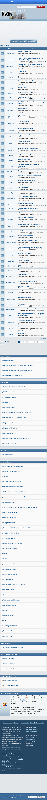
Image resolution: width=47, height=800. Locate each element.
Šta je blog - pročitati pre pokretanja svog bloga (18, 391)
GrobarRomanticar (10, 242)
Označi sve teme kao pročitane (13, 673)
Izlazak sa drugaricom (25, 203)
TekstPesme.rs (33, 757)
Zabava (11, 60)
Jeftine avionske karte (25, 236)
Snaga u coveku (23, 260)
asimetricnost (11, 266)
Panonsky (11, 130)
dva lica (11, 160)
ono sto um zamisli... (9, 590)
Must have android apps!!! (11, 497)
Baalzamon (11, 249)
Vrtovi (5, 579)
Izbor (5, 621)
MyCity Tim (9, 792)
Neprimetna (10, 110)
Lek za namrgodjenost (10, 574)
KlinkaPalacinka (10, 172)
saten (10, 143)
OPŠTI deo (23, 41)
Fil (11, 98)
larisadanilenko (10, 236)
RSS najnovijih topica (10, 706)
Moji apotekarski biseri (25, 128)
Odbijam (41, 797)
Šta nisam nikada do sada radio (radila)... (16, 444)
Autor (10, 48)
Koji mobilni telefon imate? (27, 180)
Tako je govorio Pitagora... (27, 92)
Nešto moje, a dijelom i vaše (27, 240)
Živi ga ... (21, 171)
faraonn (11, 77)
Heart (5, 585)
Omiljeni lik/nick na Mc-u (11, 559)
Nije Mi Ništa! (22, 108)
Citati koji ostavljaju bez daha (28, 270)
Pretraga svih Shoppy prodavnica (29, 224)
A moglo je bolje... (9, 605)
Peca (10, 315)
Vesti (34, 753)
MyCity (2, 45)
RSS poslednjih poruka (10, 711)
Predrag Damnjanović (7, 790)
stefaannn (11, 322)
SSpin (11, 83)
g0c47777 (11, 123)
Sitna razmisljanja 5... (10, 631)
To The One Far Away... (25, 51)
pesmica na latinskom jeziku (27, 309)
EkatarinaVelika (10, 282)
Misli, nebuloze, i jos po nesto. (28, 148)
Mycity (5, 636)
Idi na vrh (44, 338)
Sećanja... (6, 502)
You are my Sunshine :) (10, 657)
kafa (19, 265)
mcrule (11, 287)
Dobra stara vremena (10, 538)
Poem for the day (8, 641)
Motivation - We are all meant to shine (15, 518)
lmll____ (10, 204)
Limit (10, 188)
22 (29, 342)
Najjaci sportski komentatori (12, 507)
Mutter (11, 255)
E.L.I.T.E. (11, 329)
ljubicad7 (10, 292)
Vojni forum (29, 755)
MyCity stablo (7, 428)
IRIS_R (11, 209)
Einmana (10, 271)
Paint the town (23, 187)
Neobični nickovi (8, 528)
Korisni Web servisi (24, 97)
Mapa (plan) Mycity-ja (10, 454)
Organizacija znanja (9, 423)
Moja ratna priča (8, 449)
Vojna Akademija (23, 291)
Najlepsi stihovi (8, 662)
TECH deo (14, 41)
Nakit (19, 192)
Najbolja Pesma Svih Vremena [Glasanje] (16, 464)
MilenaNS (11, 261)
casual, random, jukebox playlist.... (14, 569)
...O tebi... (21, 213)
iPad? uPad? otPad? (9, 543)
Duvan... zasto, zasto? (25, 81)
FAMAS (11, 176)
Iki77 (10, 305)
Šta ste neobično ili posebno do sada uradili (17, 438)
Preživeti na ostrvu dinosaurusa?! (13, 512)
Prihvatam (32, 797)
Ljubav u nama (8, 481)
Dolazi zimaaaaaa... (24, 141)
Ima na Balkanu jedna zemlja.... (13, 492)
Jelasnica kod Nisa (24, 254)
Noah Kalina (22, 333)
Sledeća (41, 342)
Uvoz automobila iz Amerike (27, 197)
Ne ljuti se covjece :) (25, 231)
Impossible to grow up (10, 600)
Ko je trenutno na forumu (10, 719)
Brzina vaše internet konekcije (28, 281)
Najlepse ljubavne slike (25, 297)
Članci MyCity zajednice (37, 748)
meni (12, 2)
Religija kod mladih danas (26, 320)
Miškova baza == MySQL (26, 155)
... (18, 76)
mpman (11, 103)
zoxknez (10, 226)
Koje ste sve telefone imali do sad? (30, 176)
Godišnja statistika (9, 695)
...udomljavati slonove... (10, 652)
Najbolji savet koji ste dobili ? (28, 208)
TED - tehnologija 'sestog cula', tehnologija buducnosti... (20, 533)
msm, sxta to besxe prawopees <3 (14, 523)
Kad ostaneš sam (24, 159)
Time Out (11, 219)
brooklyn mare (11, 198)
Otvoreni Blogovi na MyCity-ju (12, 401)
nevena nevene (10, 310)
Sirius (10, 137)
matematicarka (11, 299)
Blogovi (7, 45)
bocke (11, 72)
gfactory (11, 156)
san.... (5, 646)
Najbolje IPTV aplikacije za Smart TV (30, 65)
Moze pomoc (22, 274)
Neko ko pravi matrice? (26, 217)
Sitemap (16, 748)
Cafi (11, 182)
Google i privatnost (9, 549)
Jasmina (10, 93)
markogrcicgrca (10, 276)
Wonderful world (8, 615)
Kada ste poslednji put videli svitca (30, 247)
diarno (11, 334)
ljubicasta (11, 117)
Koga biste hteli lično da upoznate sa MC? (16, 554)
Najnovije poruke (7, 748)
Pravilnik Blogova (8, 386)
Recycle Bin (22, 87)
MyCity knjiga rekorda (10, 418)
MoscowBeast (11, 53)
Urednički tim (25, 748)
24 (36, 342)
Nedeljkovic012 (10, 66)
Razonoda (21, 304)
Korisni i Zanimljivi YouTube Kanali (14, 413)
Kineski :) (21, 327)
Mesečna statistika (9, 690)
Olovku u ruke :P (23, 122)
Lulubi (11, 88)
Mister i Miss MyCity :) (10, 469)
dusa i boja (21, 115)
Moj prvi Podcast (23, 286)
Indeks (2, 341)
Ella (11, 232)
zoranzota (11, 150)
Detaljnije (23, 725)
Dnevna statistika (8, 684)
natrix (10, 214)
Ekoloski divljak (8, 459)
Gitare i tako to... (23, 71)
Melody (11, 166)
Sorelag (11, 193)
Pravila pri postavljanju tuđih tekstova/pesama (17, 396)
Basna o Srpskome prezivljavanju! (14, 610)
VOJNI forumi (31, 41)
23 (32, 342)
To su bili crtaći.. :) (9, 564)
